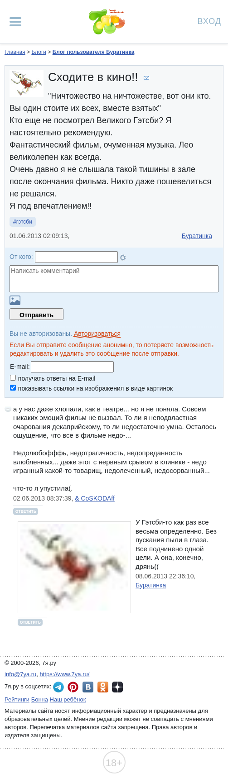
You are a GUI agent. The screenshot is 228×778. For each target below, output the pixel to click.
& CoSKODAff (95, 498)
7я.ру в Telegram (58, 687)
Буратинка (197, 235)
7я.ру (117, 687)
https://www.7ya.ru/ (65, 674)
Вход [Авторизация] (209, 20)
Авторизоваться (97, 333)
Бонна (39, 699)
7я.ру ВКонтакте (87, 687)
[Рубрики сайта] (15, 22)
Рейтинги (17, 699)
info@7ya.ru (20, 674)
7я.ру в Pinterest (73, 687)
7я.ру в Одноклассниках (102, 687)
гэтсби (24, 222)
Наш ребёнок (68, 699)
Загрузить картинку (15, 300)
